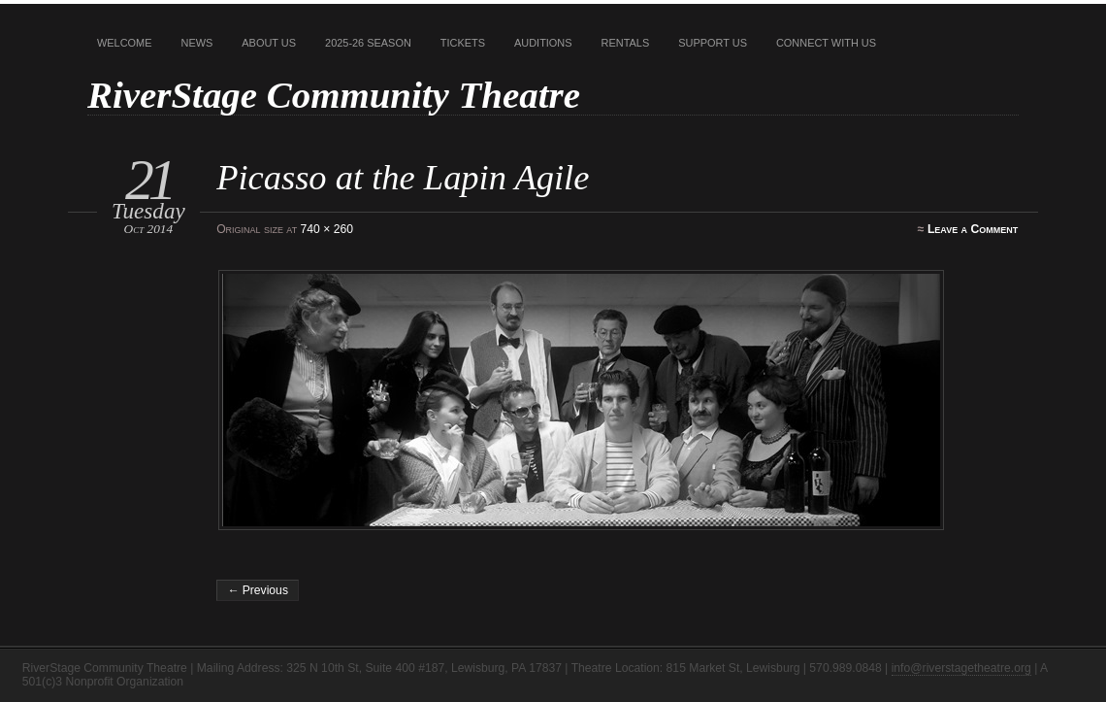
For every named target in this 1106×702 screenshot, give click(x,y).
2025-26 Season (368, 43)
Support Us (712, 43)
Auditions (543, 43)
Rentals (626, 43)
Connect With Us (826, 43)
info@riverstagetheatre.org (961, 668)
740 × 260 (327, 229)
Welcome (124, 43)
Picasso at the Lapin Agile (402, 177)
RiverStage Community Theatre (333, 95)
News (197, 43)
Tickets (462, 43)
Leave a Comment (972, 229)
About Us (269, 43)
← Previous (257, 590)
